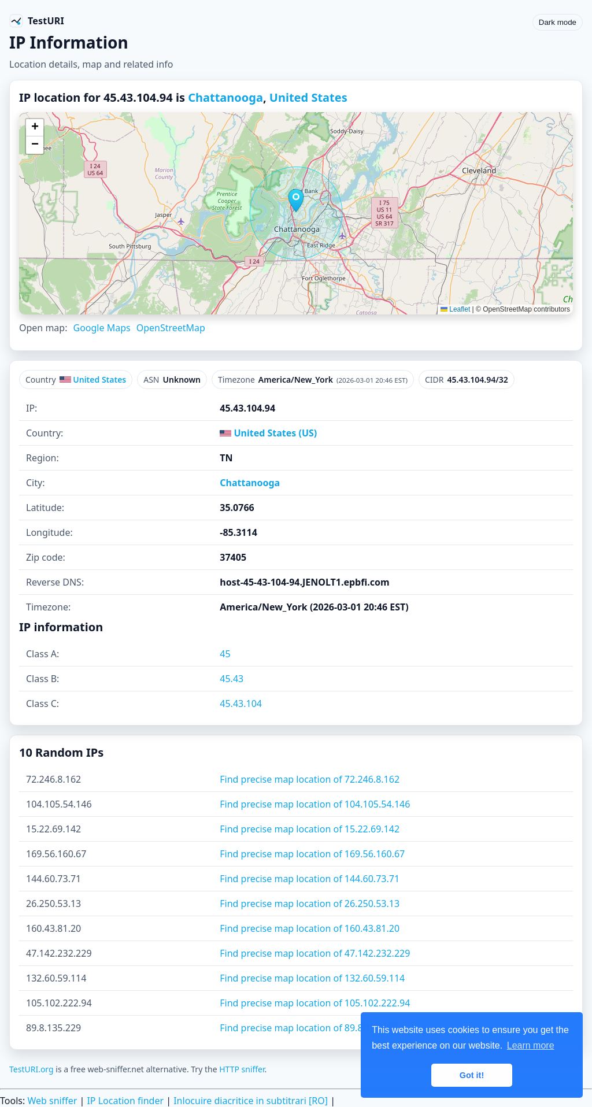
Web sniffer (52, 1100)
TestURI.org (31, 1069)
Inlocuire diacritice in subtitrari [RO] (250, 1100)
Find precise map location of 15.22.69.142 (309, 829)
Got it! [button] (472, 1075)
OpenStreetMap (170, 327)
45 (225, 653)
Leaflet (455, 309)
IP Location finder (125, 1100)
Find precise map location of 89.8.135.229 (309, 1027)
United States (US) (268, 433)
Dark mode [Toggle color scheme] (557, 22)
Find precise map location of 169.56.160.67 (312, 853)
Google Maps (101, 327)
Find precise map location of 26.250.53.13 (309, 903)
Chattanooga (225, 97)
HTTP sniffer (241, 1069)
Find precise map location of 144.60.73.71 (309, 878)
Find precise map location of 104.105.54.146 (315, 804)
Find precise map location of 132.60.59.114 (312, 978)
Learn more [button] (530, 1045)
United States (308, 97)
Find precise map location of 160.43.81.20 (309, 928)
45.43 (231, 678)
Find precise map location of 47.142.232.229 (315, 953)
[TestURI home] (36, 21)
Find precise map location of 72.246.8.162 (309, 779)
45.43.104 (241, 703)
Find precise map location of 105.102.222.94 (315, 1003)
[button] (296, 200)
